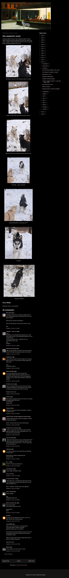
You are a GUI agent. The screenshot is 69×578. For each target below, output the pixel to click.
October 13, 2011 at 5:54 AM (12, 413)
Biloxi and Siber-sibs (11, 503)
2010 (42, 111)
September (45, 91)
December (45, 63)
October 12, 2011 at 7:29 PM (12, 345)
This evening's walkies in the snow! (51, 70)
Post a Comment (8, 554)
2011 (42, 61)
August (44, 93)
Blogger (43, 574)
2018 (42, 46)
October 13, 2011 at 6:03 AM (12, 424)
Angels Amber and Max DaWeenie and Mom (17, 416)
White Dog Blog (10, 371)
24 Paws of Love (10, 384)
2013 (42, 57)
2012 (42, 59)
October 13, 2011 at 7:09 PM (12, 512)
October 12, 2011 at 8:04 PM (12, 368)
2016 (42, 51)
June (44, 98)
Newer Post (6, 561)
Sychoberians (9, 469)
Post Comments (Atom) (21, 565)
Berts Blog (8, 312)
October (45, 68)
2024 (42, 37)
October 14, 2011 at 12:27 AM (13, 544)
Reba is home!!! (46, 86)
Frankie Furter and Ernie (12, 428)
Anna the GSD (9, 437)
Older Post (31, 561)
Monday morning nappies (48, 78)
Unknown (8, 408)
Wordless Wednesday (47, 76)
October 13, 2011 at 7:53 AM (12, 459)
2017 (42, 48)
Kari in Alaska (9, 491)
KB (7, 515)
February (45, 107)
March (44, 104)
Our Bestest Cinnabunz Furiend (50, 72)
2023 (42, 40)
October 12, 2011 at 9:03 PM (12, 381)
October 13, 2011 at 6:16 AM (12, 434)
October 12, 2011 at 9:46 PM (12, 393)
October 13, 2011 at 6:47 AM (12, 446)
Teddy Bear (9, 357)
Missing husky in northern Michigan (51, 88)
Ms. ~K (8, 462)
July (44, 96)
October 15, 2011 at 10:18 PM (13, 551)
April (44, 102)
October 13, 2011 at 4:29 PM (12, 499)
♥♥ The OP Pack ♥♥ (11, 478)
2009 (42, 114)
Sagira (7, 547)
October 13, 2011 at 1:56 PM (12, 488)
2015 (42, 53)
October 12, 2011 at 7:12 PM (12, 328)
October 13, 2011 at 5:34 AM (12, 405)
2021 (42, 42)
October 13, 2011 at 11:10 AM (13, 475)
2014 (42, 55)
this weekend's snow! (47, 84)
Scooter (8, 396)
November (45, 66)
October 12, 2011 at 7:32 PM (12, 354)
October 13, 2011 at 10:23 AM (13, 465)
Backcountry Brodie (11, 348)
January (45, 109)
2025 (42, 35)
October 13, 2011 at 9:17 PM (12, 521)
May (44, 100)
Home (18, 561)
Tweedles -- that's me (11, 331)
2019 (42, 44)
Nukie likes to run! (46, 74)
